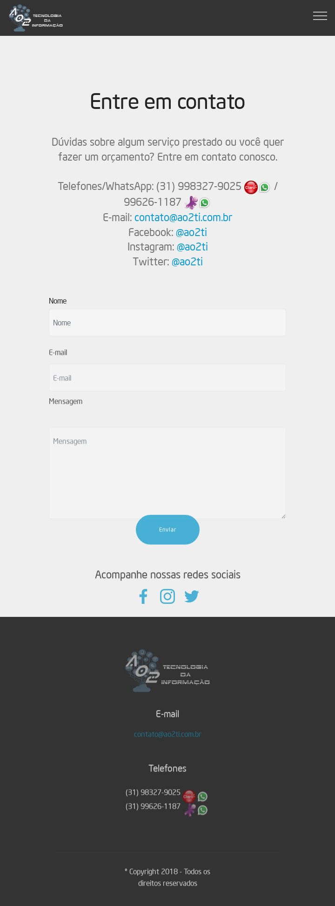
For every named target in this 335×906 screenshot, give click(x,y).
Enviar (167, 540)
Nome (58, 300)
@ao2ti (191, 232)
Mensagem (65, 404)
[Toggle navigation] (320, 15)
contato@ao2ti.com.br (183, 217)
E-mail (58, 355)
